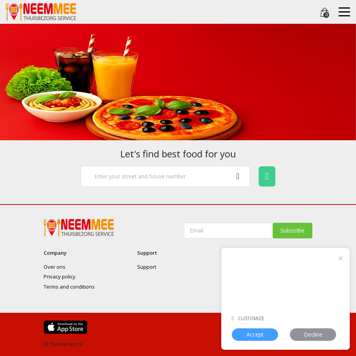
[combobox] (165, 176)
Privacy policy (60, 276)
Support (146, 266)
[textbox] (157, 176)
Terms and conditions (69, 286)
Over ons (54, 266)
